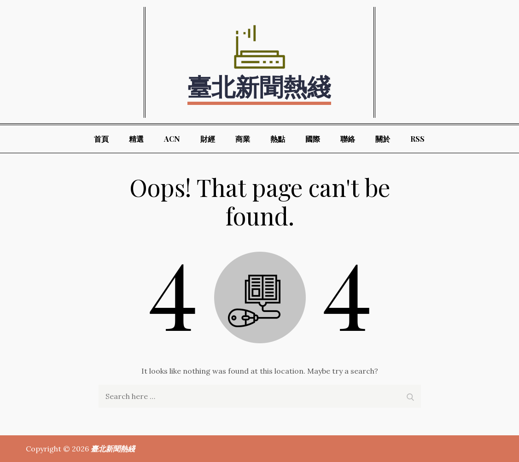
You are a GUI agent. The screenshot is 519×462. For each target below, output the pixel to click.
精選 (136, 139)
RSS (417, 139)
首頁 (101, 139)
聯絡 (347, 139)
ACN (172, 139)
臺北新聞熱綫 (259, 86)
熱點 (277, 139)
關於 (382, 139)
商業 (242, 139)
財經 (207, 139)
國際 (312, 139)
